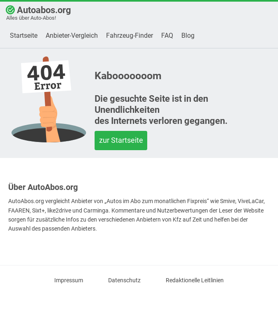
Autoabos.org (38, 13)
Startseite (23, 35)
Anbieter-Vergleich (72, 35)
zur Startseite (121, 140)
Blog (188, 35)
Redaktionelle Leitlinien (195, 280)
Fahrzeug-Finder (129, 35)
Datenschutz (124, 280)
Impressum (68, 280)
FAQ (167, 35)
